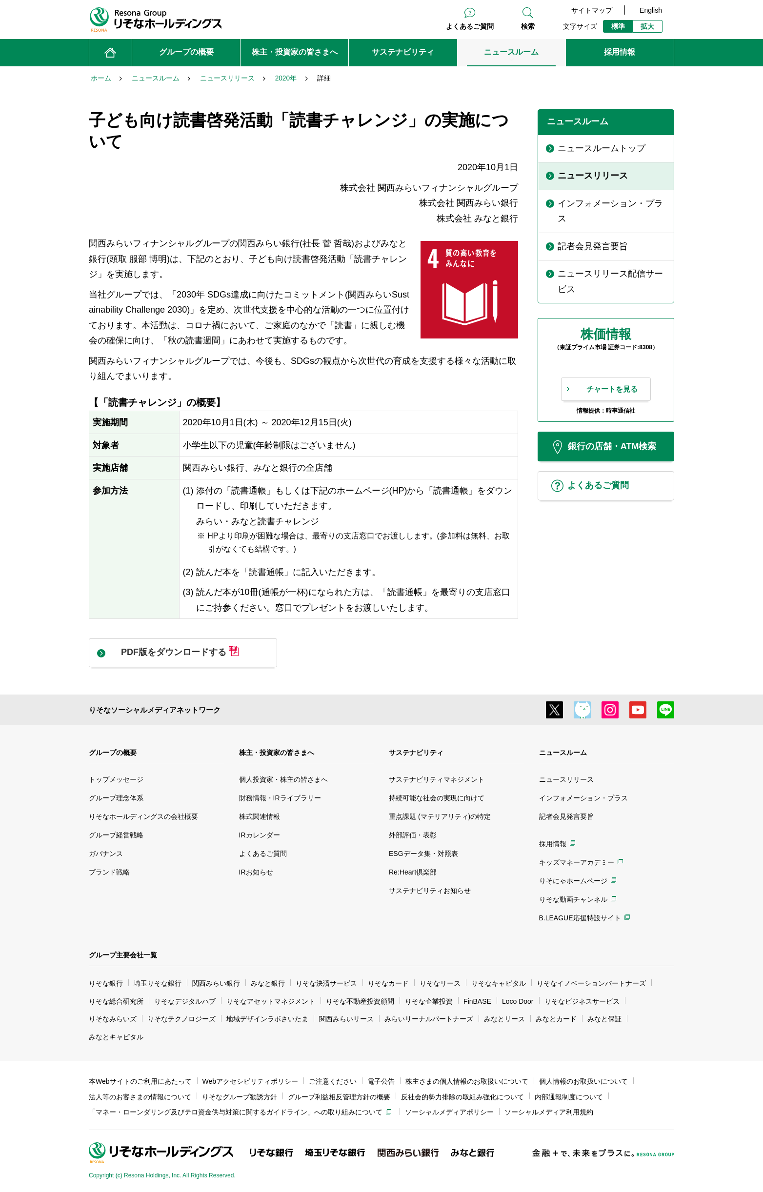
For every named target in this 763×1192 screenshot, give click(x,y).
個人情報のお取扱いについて (583, 1081)
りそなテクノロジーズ (181, 1019)
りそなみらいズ (113, 1019)
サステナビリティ (416, 752)
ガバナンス (106, 853)
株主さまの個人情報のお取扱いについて (466, 1081)
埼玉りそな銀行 (157, 983)
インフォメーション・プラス (583, 798)
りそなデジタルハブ (185, 1001)
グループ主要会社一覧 (123, 955)
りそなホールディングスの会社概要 (143, 816)
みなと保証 (604, 1019)
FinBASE (477, 1001)
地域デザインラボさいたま (267, 1019)
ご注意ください (333, 1081)
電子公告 (381, 1081)
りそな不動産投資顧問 (360, 1001)
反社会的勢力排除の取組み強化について (462, 1097)
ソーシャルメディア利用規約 (548, 1112)
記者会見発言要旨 (566, 816)
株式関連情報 (259, 816)
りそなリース (440, 983)
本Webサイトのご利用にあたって (140, 1081)
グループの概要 (113, 752)
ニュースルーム (563, 752)
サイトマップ (591, 10)
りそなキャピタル (498, 983)
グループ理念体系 (116, 798)
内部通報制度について (569, 1097)
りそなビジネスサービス (582, 1001)
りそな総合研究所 (116, 1001)
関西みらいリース (346, 1019)
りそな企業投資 (429, 1001)
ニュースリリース (566, 779)
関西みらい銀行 (216, 983)
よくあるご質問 (470, 26)
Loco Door (518, 1001)
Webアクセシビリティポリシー (250, 1081)
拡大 (647, 26)
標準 (618, 26)
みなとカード (556, 1019)
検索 (528, 26)
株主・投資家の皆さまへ (276, 752)
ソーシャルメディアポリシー (449, 1112)
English (651, 10)
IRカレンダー (259, 835)
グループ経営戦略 (116, 835)
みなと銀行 (268, 983)
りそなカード (388, 983)
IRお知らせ (256, 872)
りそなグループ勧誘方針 (239, 1097)
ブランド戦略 (109, 872)
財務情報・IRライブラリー (280, 798)
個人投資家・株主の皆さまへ (283, 779)
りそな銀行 (106, 983)
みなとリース (504, 1019)
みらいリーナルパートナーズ (428, 1019)
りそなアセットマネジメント (270, 1001)
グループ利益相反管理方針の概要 (339, 1097)
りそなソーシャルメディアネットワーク (155, 710)
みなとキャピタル (116, 1037)
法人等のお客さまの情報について (140, 1097)
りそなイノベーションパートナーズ (591, 983)
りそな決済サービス (326, 983)
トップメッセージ (116, 779)
